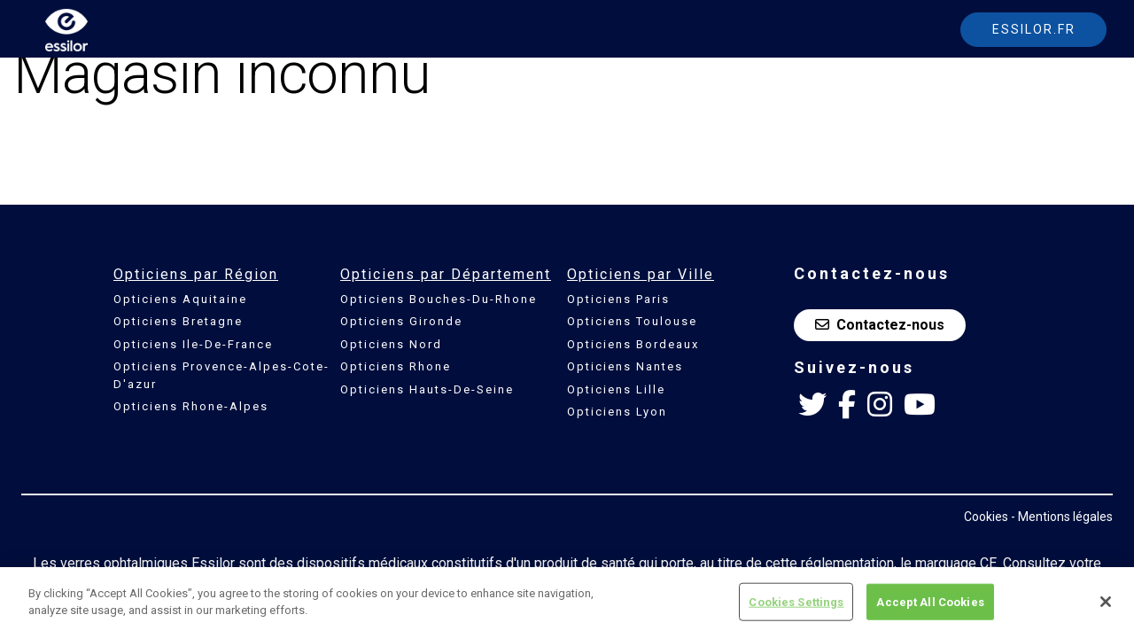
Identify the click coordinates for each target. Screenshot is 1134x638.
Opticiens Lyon (617, 411)
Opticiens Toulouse (632, 321)
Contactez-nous (879, 324)
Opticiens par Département (445, 274)
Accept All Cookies (929, 611)
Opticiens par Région (195, 274)
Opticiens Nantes (625, 366)
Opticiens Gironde (401, 321)
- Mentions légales (1062, 517)
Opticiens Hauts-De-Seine (427, 389)
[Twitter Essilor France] (812, 405)
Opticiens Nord (391, 344)
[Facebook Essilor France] (847, 405)
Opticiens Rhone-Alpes (190, 406)
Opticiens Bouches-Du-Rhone (438, 299)
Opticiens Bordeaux (633, 344)
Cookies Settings (796, 611)
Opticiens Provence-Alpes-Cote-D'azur (221, 375)
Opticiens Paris (618, 299)
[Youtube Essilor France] (919, 405)
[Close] (1105, 611)
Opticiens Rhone (395, 366)
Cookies (986, 517)
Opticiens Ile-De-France (193, 344)
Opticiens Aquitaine (180, 299)
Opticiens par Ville (640, 274)
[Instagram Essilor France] (880, 405)
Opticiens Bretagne (178, 321)
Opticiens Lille (616, 389)
